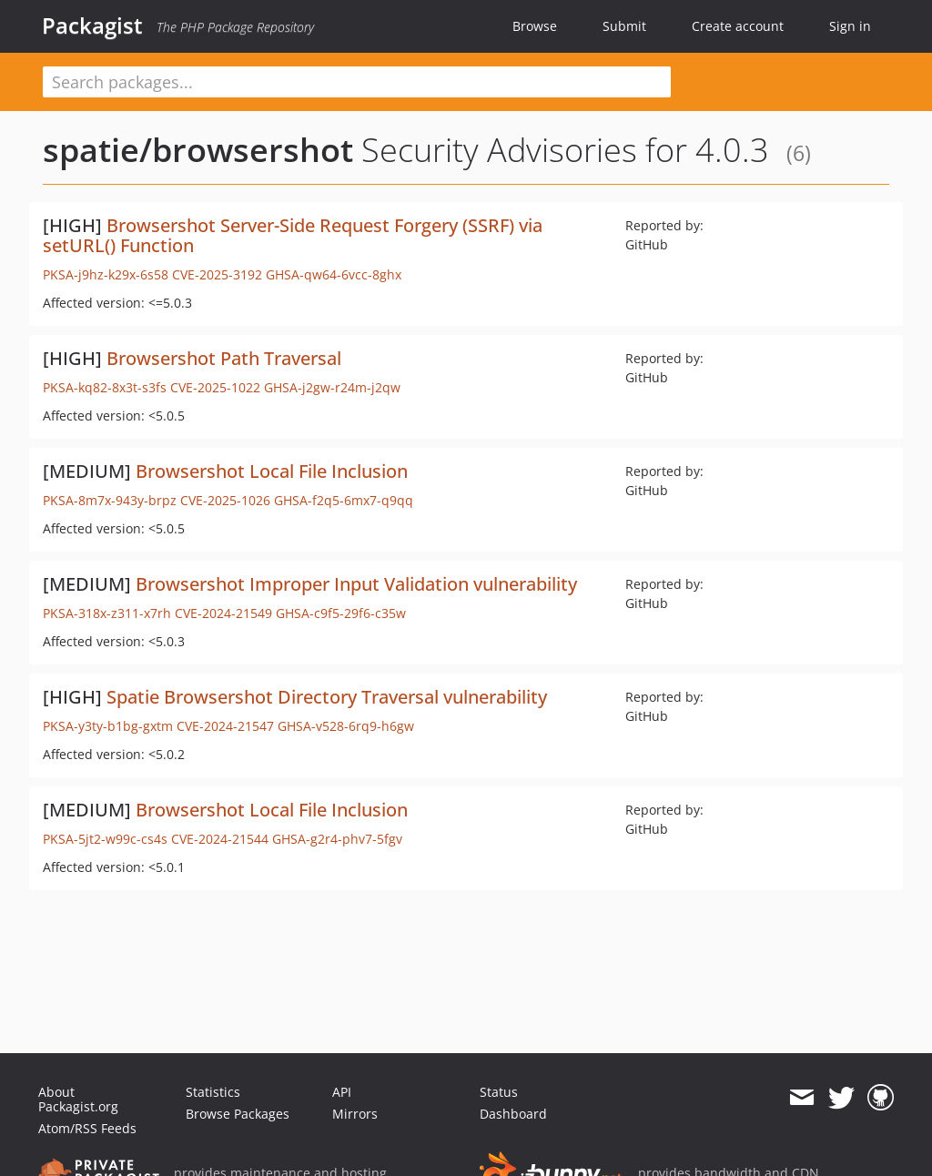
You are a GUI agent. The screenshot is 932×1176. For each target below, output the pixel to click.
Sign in (850, 26)
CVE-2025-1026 (225, 500)
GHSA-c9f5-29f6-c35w (341, 613)
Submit (624, 26)
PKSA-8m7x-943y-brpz (110, 500)
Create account (738, 26)
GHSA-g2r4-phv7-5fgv (337, 838)
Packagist (92, 25)
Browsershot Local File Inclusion (272, 471)
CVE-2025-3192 (217, 274)
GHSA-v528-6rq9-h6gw (346, 726)
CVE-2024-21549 (223, 613)
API (341, 1091)
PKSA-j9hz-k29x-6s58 (105, 274)
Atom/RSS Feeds (87, 1128)
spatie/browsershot (198, 149)
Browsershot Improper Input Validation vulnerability (356, 584)
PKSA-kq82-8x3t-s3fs (105, 387)
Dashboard (513, 1113)
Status (499, 1091)
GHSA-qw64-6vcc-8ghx (333, 274)
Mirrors (355, 1113)
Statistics (213, 1091)
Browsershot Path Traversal (223, 358)
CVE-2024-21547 (225, 726)
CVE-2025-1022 (215, 387)
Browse (534, 26)
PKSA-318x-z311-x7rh (107, 613)
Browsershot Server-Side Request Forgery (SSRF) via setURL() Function (292, 235)
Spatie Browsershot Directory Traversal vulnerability (326, 696)
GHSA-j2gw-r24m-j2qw (332, 387)
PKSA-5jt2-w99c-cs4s (105, 838)
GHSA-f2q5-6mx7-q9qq (343, 500)
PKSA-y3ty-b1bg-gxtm (108, 726)
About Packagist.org (78, 1099)
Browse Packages (237, 1113)
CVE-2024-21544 (219, 838)
